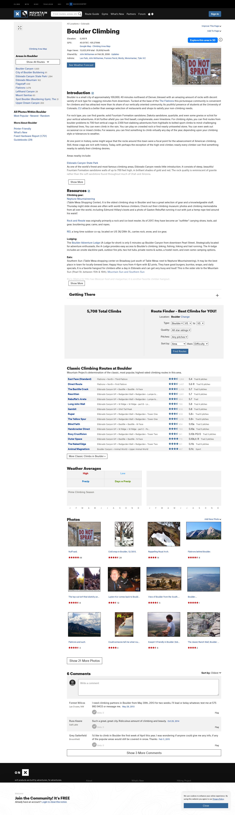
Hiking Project (184, 778)
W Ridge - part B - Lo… (139, 401)
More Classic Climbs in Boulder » (87, 453)
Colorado (85, 23)
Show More (76, 179)
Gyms (105, 13)
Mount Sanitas (24, 95)
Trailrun (48, 4)
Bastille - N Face (135, 386)
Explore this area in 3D (206, 38)
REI (69, 229)
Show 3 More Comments (144, 750)
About (89, 778)
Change (185, 314)
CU (80, 105)
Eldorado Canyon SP (106, 386)
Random (45, 115)
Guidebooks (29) (23, 139)
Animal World (120, 446)
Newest (34, 115)
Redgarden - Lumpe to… (146, 391)
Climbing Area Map (38, 48)
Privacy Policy (218, 799)
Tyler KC (142, 58)
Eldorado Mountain (26, 79)
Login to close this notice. (54, 802)
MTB (27, 4)
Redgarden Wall (125, 391)
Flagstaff (21, 83)
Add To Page (214, 31)
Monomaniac (131, 58)
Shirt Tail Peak (125, 406)
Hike (36, 4)
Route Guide (92, 13)
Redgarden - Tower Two (146, 431)
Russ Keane (75, 718)
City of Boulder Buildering (30, 72)
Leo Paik (84, 58)
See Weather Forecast (81, 64)
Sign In (215, 13)
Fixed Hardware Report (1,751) (30, 135)
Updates (115, 54)
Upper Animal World (138, 446)
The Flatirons (166, 98)
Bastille (121, 386)
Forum (142, 13)
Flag (217, 710)
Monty (121, 58)
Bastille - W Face (135, 421)
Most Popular (21, 115)
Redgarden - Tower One (146, 411)
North (110, 376)
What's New (117, 13)
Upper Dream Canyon (28, 102)
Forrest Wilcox (77, 700)
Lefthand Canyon (25, 91)
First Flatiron (121, 381)
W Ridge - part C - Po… (139, 426)
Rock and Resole (76, 218)
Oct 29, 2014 (173, 718)
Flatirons (20, 87)
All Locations (73, 23)
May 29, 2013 (128, 704)
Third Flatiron (121, 376)
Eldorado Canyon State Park (31, 76)
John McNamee (87, 54)
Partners (131, 13)
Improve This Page (211, 26)
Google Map (85, 46)
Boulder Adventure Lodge (86, 239)
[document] (206, 801)
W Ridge (122, 401)
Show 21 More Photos (84, 658)
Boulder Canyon (24, 68)
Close (206, 805)
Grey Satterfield (78, 732)
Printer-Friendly (22, 128)
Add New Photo (212, 516)
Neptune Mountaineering (81, 196)
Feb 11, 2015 (164, 736)
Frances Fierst (110, 58)
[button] (175, 63)
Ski (59, 4)
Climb (17, 4)
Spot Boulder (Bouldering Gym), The (36, 99)
